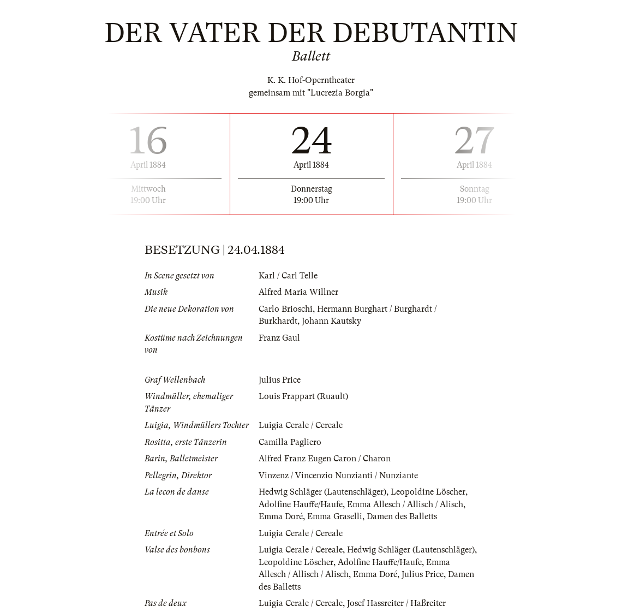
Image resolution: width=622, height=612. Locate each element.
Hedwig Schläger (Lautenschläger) (322, 492)
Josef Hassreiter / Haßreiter (396, 603)
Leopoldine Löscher (428, 492)
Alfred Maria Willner (298, 292)
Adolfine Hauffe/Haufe (301, 504)
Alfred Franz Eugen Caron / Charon (325, 459)
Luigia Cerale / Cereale (301, 425)
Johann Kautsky (331, 321)
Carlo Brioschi (286, 309)
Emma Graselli (334, 516)
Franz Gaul (279, 338)
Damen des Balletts (402, 516)
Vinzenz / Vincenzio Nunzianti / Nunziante (338, 475)
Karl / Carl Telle (288, 276)
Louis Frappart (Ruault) (303, 396)
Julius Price (280, 380)
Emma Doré (281, 516)
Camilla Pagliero (290, 442)
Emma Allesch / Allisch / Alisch (405, 504)
